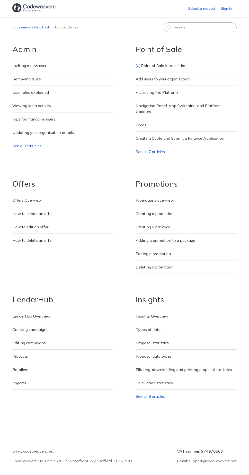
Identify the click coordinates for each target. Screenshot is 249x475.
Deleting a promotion (155, 267)
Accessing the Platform (157, 92)
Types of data (148, 329)
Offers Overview (27, 200)
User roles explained (30, 92)
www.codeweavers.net (33, 451)
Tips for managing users (33, 119)
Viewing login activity (31, 105)
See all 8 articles (27, 145)
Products (20, 356)
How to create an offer (32, 213)
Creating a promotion (155, 213)
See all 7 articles (150, 151)
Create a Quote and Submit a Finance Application (180, 138)
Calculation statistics (154, 382)
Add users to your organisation (163, 79)
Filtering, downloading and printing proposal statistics (184, 369)
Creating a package (153, 227)
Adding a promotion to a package (165, 240)
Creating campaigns (30, 329)
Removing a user (27, 79)
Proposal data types (154, 356)
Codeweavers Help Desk (31, 27)
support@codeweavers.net (213, 460)
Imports (19, 382)
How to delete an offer (32, 240)
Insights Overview (152, 316)
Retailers (20, 369)
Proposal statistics (152, 342)
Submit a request (201, 8)
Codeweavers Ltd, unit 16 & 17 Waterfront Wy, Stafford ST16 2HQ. (72, 460)
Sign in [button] (226, 8)
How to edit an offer (30, 227)
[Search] (200, 27)
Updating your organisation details (43, 132)
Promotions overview (155, 200)
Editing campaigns (29, 342)
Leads (141, 124)
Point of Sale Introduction (164, 65)
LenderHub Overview (31, 316)
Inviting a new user (29, 65)
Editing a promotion (153, 253)
